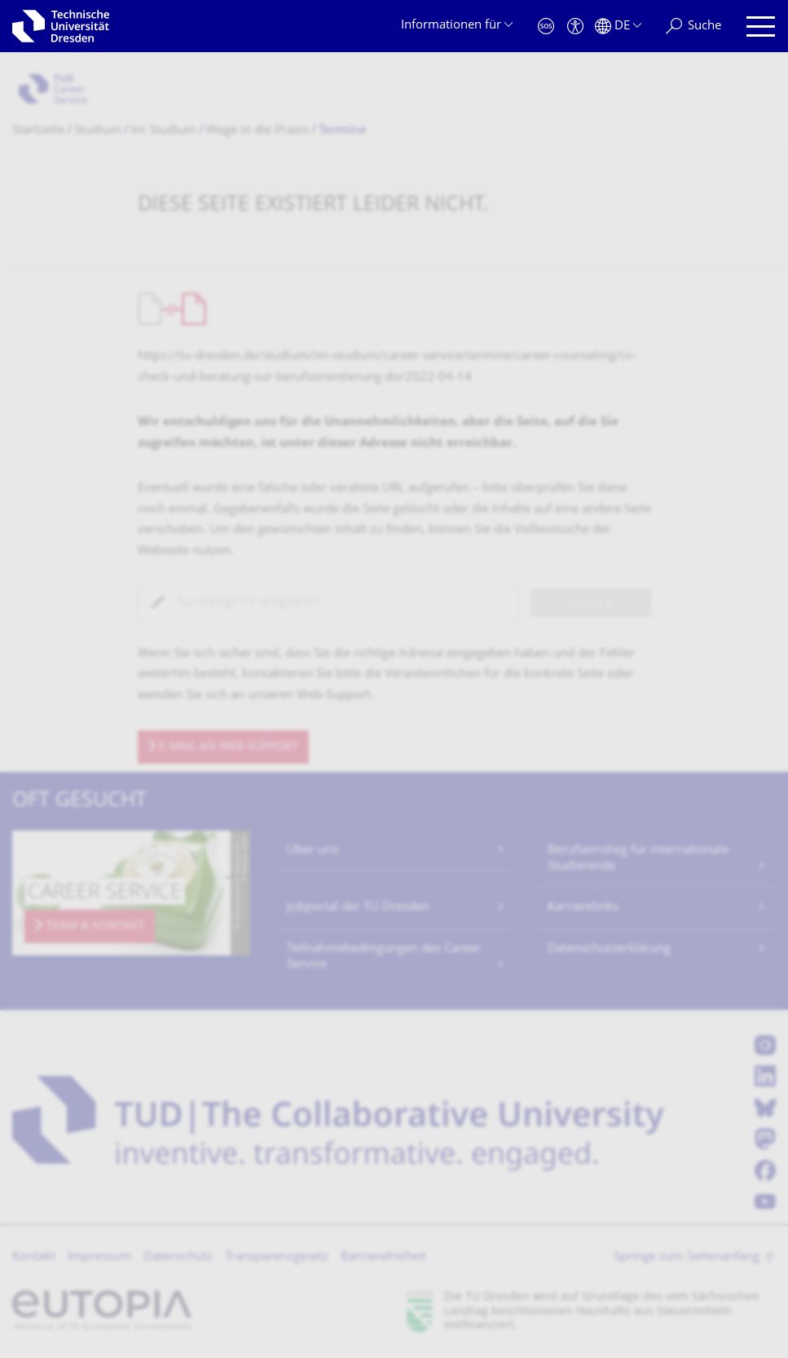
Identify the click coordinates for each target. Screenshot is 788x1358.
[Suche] (693, 26)
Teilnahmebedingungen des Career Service (384, 957)
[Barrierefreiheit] (575, 26)
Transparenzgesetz (276, 1257)
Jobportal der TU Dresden (358, 908)
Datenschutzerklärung (609, 949)
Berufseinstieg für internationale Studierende (638, 858)
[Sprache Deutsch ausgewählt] (618, 26)
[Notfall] (546, 26)
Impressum (99, 1257)
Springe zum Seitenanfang (686, 1257)
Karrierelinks (583, 908)
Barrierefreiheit (383, 1257)
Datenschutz (178, 1257)
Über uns (312, 850)
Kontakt (33, 1257)
